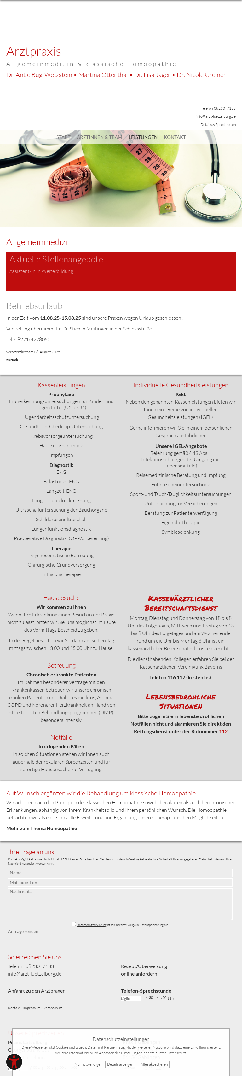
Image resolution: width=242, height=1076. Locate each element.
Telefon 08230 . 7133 (218, 108)
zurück (12, 359)
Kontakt (175, 137)
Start (63, 137)
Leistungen (143, 137)
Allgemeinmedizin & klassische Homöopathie (91, 64)
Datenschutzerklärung (92, 925)
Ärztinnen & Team (99, 137)
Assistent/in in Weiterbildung (41, 271)
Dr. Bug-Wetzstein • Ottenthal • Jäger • (116, 75)
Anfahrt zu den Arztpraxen (37, 991)
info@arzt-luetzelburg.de (216, 116)
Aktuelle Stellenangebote (56, 258)
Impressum (32, 1007)
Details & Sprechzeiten (218, 124)
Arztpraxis (33, 50)
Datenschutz (52, 1007)
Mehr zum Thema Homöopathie (41, 828)
